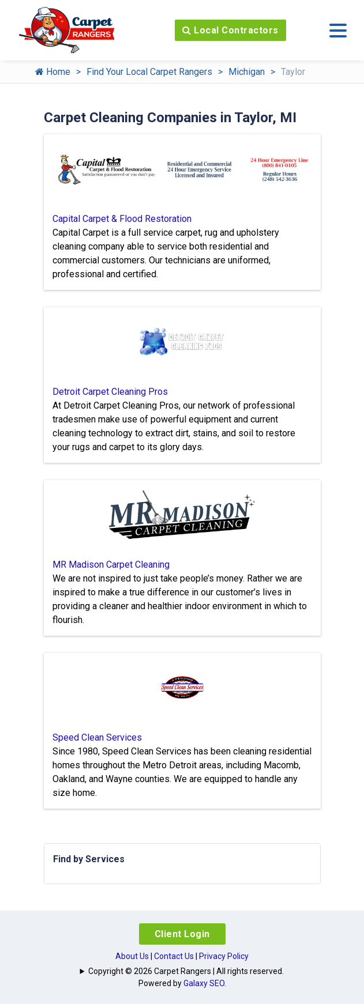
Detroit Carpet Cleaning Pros (110, 391)
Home (52, 71)
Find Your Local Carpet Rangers (149, 71)
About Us (132, 956)
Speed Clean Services (97, 737)
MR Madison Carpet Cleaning (111, 564)
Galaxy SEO (203, 983)
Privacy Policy (224, 956)
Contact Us (174, 956)
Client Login (182, 933)
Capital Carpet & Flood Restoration (122, 218)
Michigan (246, 71)
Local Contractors (230, 30)
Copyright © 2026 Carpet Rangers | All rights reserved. (186, 971)
